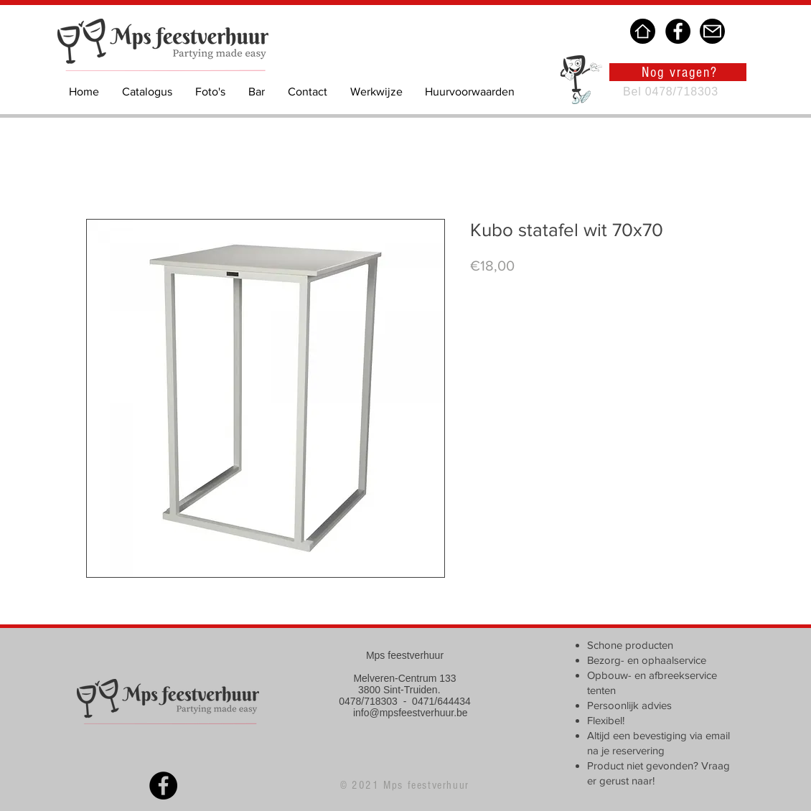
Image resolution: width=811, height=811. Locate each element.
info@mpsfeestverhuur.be (410, 712)
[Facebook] (677, 31)
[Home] (642, 31)
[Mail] (712, 31)
